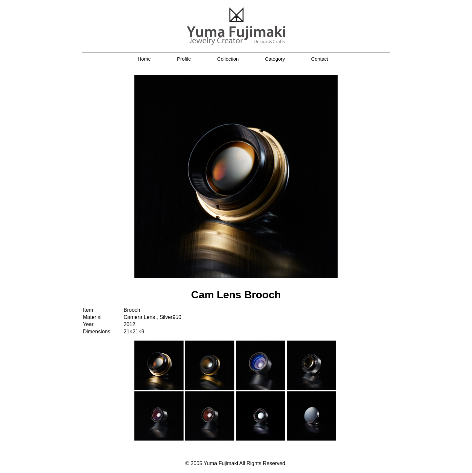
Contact (319, 59)
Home (144, 59)
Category (275, 59)
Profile (184, 59)
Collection (228, 59)
